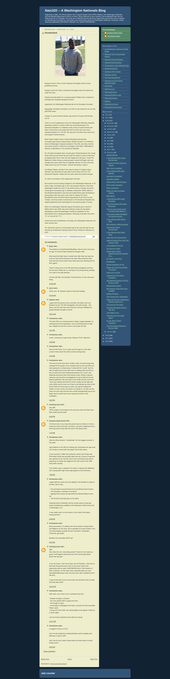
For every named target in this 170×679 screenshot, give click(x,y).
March (109, 149)
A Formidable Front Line (115, 245)
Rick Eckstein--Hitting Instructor (117, 224)
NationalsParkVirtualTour (113, 62)
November (111, 126)
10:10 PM (52, 586)
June (109, 141)
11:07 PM (52, 621)
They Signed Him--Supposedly (117, 297)
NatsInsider (108, 86)
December (111, 123)
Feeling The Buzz (113, 294)
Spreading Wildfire (113, 179)
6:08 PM (52, 416)
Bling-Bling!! (111, 196)
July (108, 138)
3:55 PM (52, 647)
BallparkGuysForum (111, 104)
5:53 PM (52, 400)
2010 (107, 118)
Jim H (51, 288)
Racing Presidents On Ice (115, 264)
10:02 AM (52, 284)
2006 (107, 341)
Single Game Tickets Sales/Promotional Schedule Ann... (117, 254)
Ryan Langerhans (113, 188)
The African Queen (113, 36)
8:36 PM (52, 519)
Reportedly (48, 109)
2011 (107, 115)
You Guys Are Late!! (113, 248)
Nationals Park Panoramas (114, 59)
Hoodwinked (111, 262)
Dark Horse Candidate (114, 168)
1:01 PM (52, 330)
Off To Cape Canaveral (114, 185)
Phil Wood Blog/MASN (112, 78)
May (108, 144)
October (110, 129)
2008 (107, 335)
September (111, 132)
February (110, 152)
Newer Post (45, 659)
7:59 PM (52, 475)
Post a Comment (49, 651)
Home (70, 659)
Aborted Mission (112, 155)
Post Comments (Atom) (59, 664)
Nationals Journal (111, 75)
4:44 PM (52, 356)
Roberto (52, 300)
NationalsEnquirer (111, 92)
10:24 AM (52, 295)
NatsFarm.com (110, 89)
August (109, 135)
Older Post (93, 659)
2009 (107, 121)
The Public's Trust (113, 313)
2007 (107, 338)
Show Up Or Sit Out (113, 272)
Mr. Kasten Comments (114, 259)
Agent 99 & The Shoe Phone (116, 237)
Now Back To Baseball (114, 176)
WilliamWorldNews (111, 98)
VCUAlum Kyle (54, 404)
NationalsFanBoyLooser (113, 95)
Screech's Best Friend (57, 421)
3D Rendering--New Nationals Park (117, 66)
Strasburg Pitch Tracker (113, 72)
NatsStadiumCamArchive (113, 107)
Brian (51, 246)
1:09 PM (52, 342)
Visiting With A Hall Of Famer (117, 182)
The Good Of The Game (115, 305)
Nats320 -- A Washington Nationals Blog (75, 10)
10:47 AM (52, 314)
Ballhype (107, 101)
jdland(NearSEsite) (111, 68)
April (108, 147)
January (110, 332)
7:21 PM (52, 433)
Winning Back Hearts (114, 286)
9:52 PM (52, 542)
